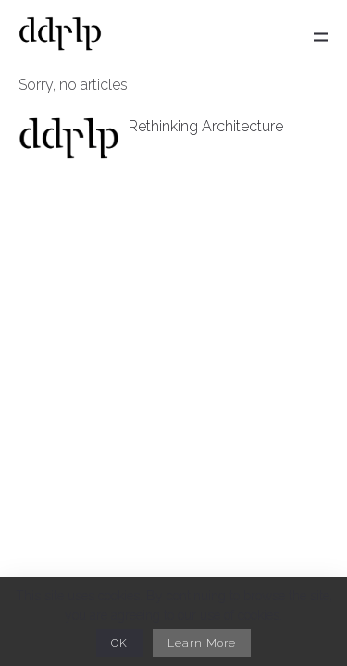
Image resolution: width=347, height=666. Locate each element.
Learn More (201, 642)
